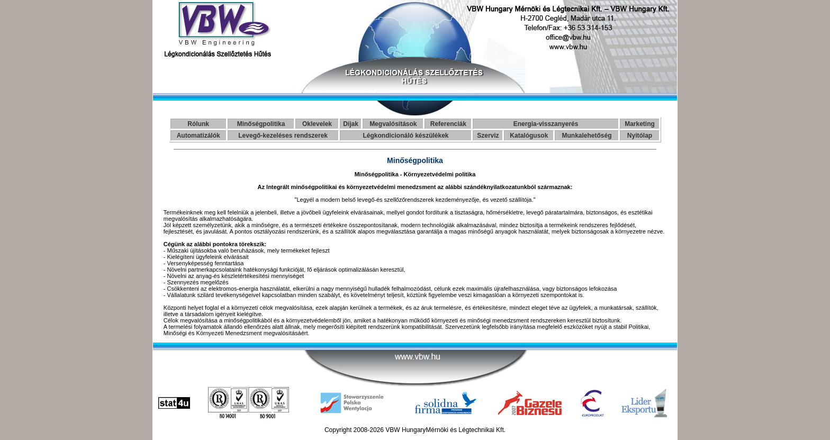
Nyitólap (639, 135)
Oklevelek (317, 124)
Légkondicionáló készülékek (405, 135)
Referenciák (448, 124)
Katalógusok (529, 135)
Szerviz (488, 135)
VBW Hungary (405, 430)
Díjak (350, 124)
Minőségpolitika (261, 124)
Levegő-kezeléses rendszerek (283, 135)
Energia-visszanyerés (546, 124)
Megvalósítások (393, 124)
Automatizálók (198, 135)
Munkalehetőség (587, 135)
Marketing (640, 124)
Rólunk (198, 124)
